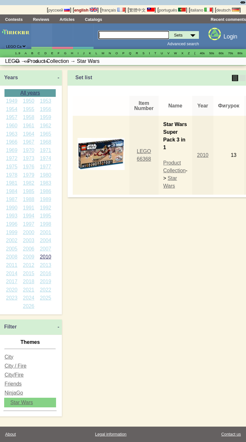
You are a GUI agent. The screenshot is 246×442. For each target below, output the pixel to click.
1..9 (17, 53)
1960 (12, 125)
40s (202, 53)
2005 (12, 248)
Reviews (41, 19)
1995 (45, 215)
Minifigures (62, 36)
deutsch (227, 10)
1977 (45, 166)
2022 (45, 290)
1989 (45, 199)
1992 (45, 207)
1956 (45, 109)
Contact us (231, 434)
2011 (12, 265)
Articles (67, 19)
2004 (45, 240)
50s (211, 53)
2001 (45, 232)
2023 (12, 298)
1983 (45, 183)
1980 (45, 175)
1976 (29, 166)
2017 (12, 281)
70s (230, 53)
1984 (12, 191)
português (172, 10)
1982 (29, 183)
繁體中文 (142, 10)
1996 (12, 224)
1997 (29, 224)
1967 (29, 142)
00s (26, 61)
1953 (45, 101)
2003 (29, 240)
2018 (29, 281)
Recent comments (228, 19)
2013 (45, 265)
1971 (45, 150)
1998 (45, 224)
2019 (45, 281)
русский (59, 10)
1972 (12, 158)
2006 (29, 248)
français (113, 10)
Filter (10, 326)
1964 (29, 134)
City (8, 357)
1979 (29, 175)
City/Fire (14, 375)
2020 (12, 290)
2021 (29, 290)
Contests (14, 19)
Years (11, 77)
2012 (29, 265)
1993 (12, 215)
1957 (12, 117)
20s (45, 61)
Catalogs (93, 19)
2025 (45, 298)
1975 (12, 166)
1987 (12, 199)
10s (36, 61)
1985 (29, 191)
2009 (29, 256)
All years (30, 93)
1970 (29, 150)
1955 (29, 109)
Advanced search (183, 43)
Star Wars (21, 402)
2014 (12, 273)
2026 (29, 306)
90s (17, 61)
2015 (29, 273)
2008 (12, 256)
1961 (29, 125)
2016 (45, 273)
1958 (29, 117)
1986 (45, 191)
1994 (29, 215)
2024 (29, 298)
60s (221, 53)
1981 (12, 183)
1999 (12, 232)
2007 (45, 248)
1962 (45, 125)
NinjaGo (13, 392)
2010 (45, 256)
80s (240, 53)
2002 (12, 240)
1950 (29, 101)
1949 (12, 101)
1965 (45, 134)
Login (230, 36)
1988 (29, 199)
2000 (29, 232)
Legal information (111, 434)
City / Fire (15, 366)
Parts (83, 36)
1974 (45, 158)
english (85, 10)
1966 (12, 142)
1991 (29, 207)
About (10, 434)
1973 (29, 158)
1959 (45, 117)
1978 (12, 175)
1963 (12, 134)
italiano (201, 10)
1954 (12, 109)
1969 (12, 150)
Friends (12, 384)
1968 (45, 142)
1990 (12, 207)
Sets (41, 36)
